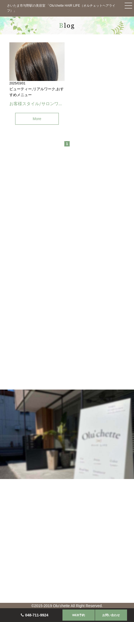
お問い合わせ (111, 615)
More (37, 119)
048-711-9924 (36, 615)
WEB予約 (78, 615)
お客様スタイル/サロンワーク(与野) (44, 103)
